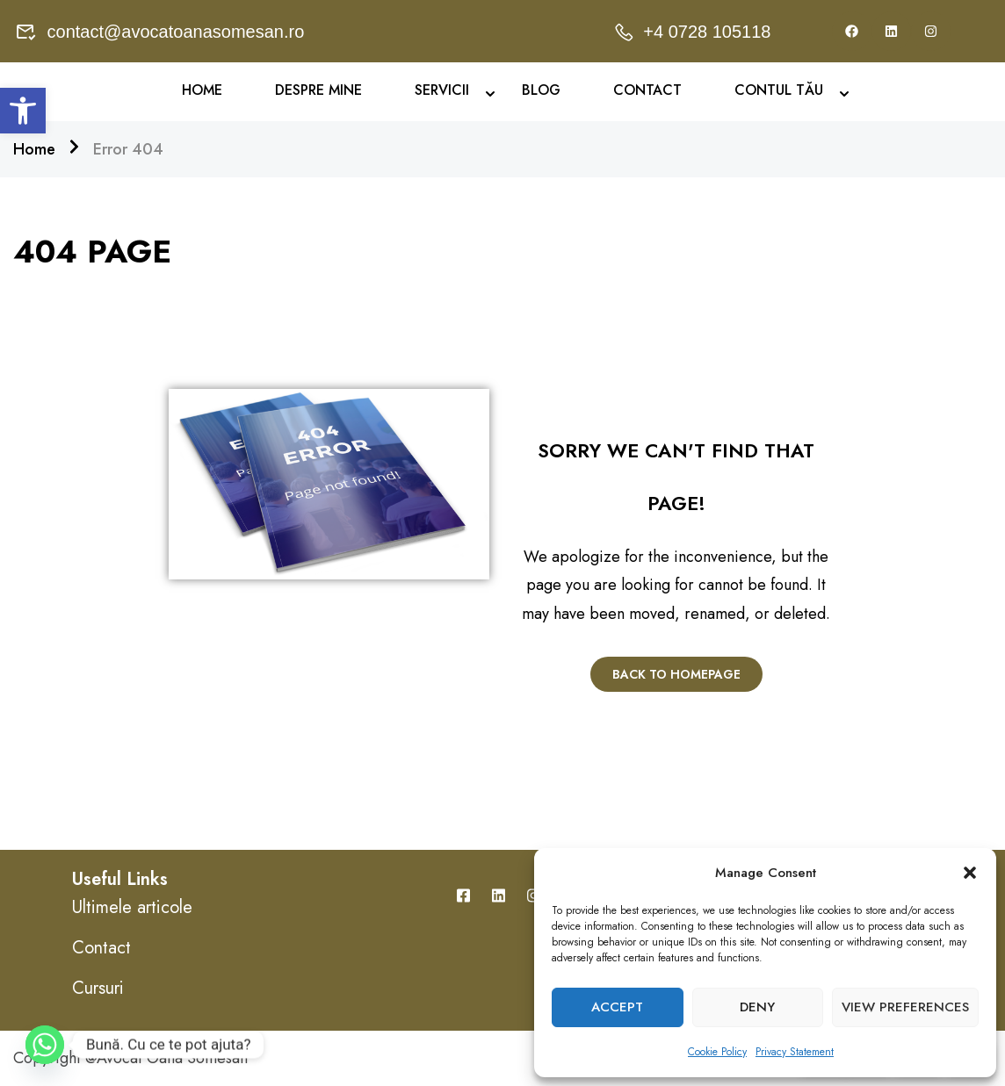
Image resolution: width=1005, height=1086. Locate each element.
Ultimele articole (132, 907)
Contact (647, 90)
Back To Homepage (676, 674)
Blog (541, 90)
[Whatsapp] (44, 1044)
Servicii (442, 90)
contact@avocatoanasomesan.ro (160, 31)
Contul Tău (778, 90)
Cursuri (98, 988)
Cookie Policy (717, 1052)
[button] (23, 110)
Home (202, 90)
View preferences (905, 1007)
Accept (617, 1007)
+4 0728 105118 (691, 31)
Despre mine (318, 90)
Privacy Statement (795, 1052)
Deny (757, 1007)
